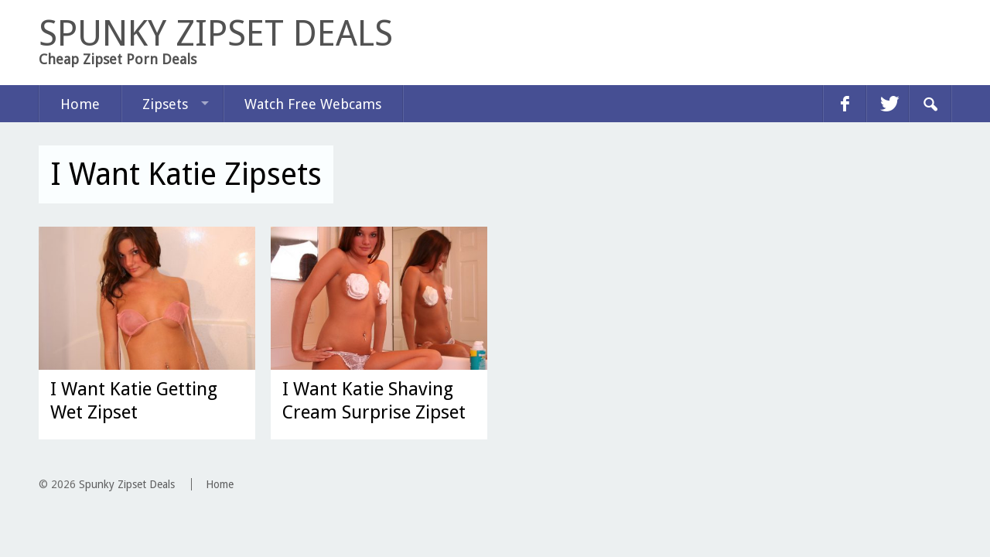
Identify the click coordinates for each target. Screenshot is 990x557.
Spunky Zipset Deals (127, 484)
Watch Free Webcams (312, 104)
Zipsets (165, 104)
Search (930, 103)
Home (80, 104)
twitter (887, 103)
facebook (844, 103)
